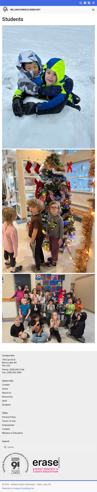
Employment (8, 425)
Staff (4, 401)
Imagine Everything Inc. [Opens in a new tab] (23, 488)
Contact (6, 385)
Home (5, 389)
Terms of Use (8, 421)
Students (6, 405)
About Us (6, 393)
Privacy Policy (9, 417)
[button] (81, 3)
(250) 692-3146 (16, 369)
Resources (7, 396)
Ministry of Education (12, 433)
